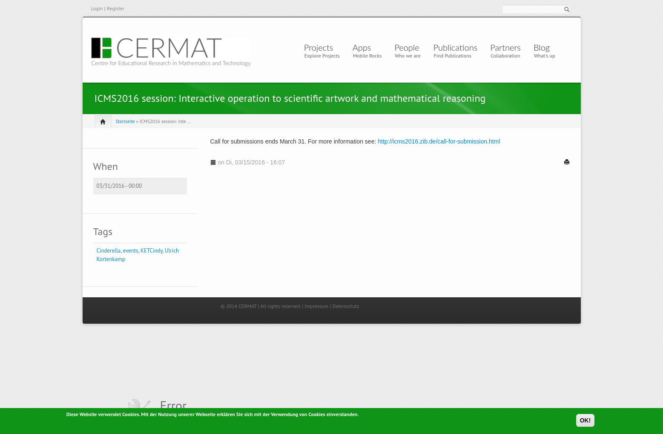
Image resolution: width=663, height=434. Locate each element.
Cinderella (109, 250)
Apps (364, 47)
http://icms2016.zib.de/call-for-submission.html (439, 141)
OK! (585, 421)
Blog (542, 47)
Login (97, 8)
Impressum (316, 306)
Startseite (125, 121)
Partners (505, 47)
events (130, 250)
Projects (318, 47)
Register (115, 8)
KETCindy (152, 250)
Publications (455, 47)
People (406, 47)
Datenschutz (345, 306)
